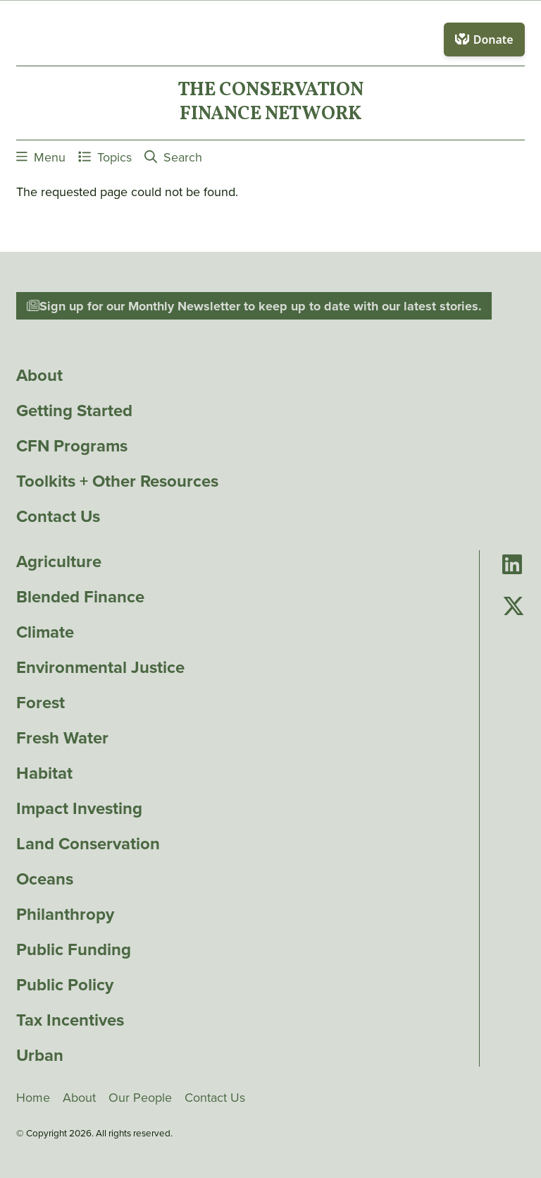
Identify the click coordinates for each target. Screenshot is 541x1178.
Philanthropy (65, 914)
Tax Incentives (70, 1020)
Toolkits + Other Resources (117, 481)
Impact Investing (79, 808)
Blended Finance (80, 596)
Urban (39, 1055)
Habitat (44, 773)
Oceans (44, 879)
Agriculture (58, 561)
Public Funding (73, 949)
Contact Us (58, 516)
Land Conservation (88, 843)
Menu (41, 157)
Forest (40, 702)
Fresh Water (62, 738)
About (39, 375)
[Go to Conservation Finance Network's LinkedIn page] (512, 565)
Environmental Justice (100, 667)
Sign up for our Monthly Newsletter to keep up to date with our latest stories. (254, 306)
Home (33, 1097)
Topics (105, 157)
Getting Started (74, 410)
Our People (140, 1097)
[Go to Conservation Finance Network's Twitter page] (513, 607)
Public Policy (64, 984)
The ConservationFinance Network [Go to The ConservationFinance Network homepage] (270, 103)
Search (173, 157)
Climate (45, 632)
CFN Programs (72, 446)
